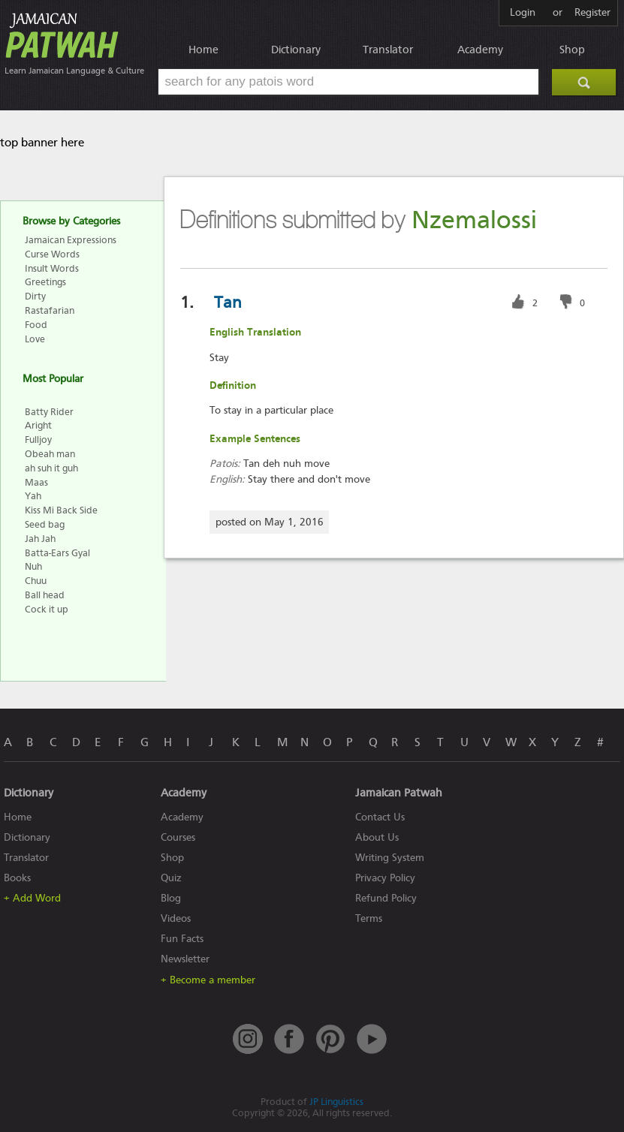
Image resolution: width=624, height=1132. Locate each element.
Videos (176, 918)
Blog (171, 898)
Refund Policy (386, 898)
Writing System (389, 857)
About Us (377, 837)
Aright (38, 425)
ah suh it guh (51, 468)
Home (203, 49)
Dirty (35, 296)
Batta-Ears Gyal (57, 552)
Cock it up (46, 609)
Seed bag (45, 524)
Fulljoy (38, 439)
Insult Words (52, 268)
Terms (368, 918)
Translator (388, 49)
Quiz (171, 878)
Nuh (33, 566)
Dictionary (296, 49)
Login (522, 13)
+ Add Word (32, 898)
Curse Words (52, 254)
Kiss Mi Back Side (61, 510)
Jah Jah (40, 538)
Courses (178, 837)
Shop (572, 49)
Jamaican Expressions (70, 239)
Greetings (45, 282)
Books (17, 878)
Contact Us (380, 817)
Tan (228, 302)
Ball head (45, 595)
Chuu (36, 580)
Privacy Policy (385, 878)
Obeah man (50, 453)
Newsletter (185, 959)
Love (35, 339)
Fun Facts (182, 938)
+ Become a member (208, 980)
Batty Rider (49, 411)
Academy (480, 49)
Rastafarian (49, 310)
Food (36, 324)
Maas (36, 482)
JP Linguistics (336, 1101)
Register (592, 13)
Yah (33, 495)
